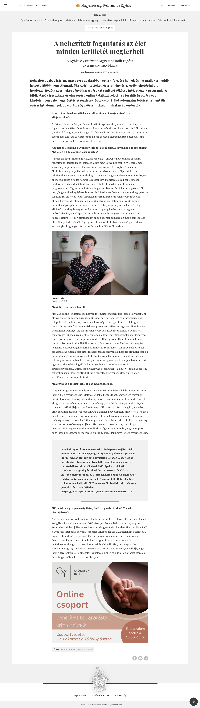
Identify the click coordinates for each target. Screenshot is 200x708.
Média (152, 20)
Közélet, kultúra (137, 20)
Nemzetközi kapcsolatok (114, 20)
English (18, 5)
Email (159, 5)
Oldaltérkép (119, 695)
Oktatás (70, 20)
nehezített (72, 649)
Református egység (87, 20)
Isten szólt (100, 14)
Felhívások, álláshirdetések (171, 20)
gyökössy (63, 649)
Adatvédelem (96, 695)
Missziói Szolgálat (104, 27)
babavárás (81, 649)
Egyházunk (26, 20)
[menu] (5, 5)
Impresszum (80, 695)
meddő (89, 649)
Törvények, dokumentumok (35, 5)
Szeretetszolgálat (54, 20)
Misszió (38, 20)
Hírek (90, 27)
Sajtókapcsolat (185, 5)
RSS (109, 695)
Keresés (170, 5)
